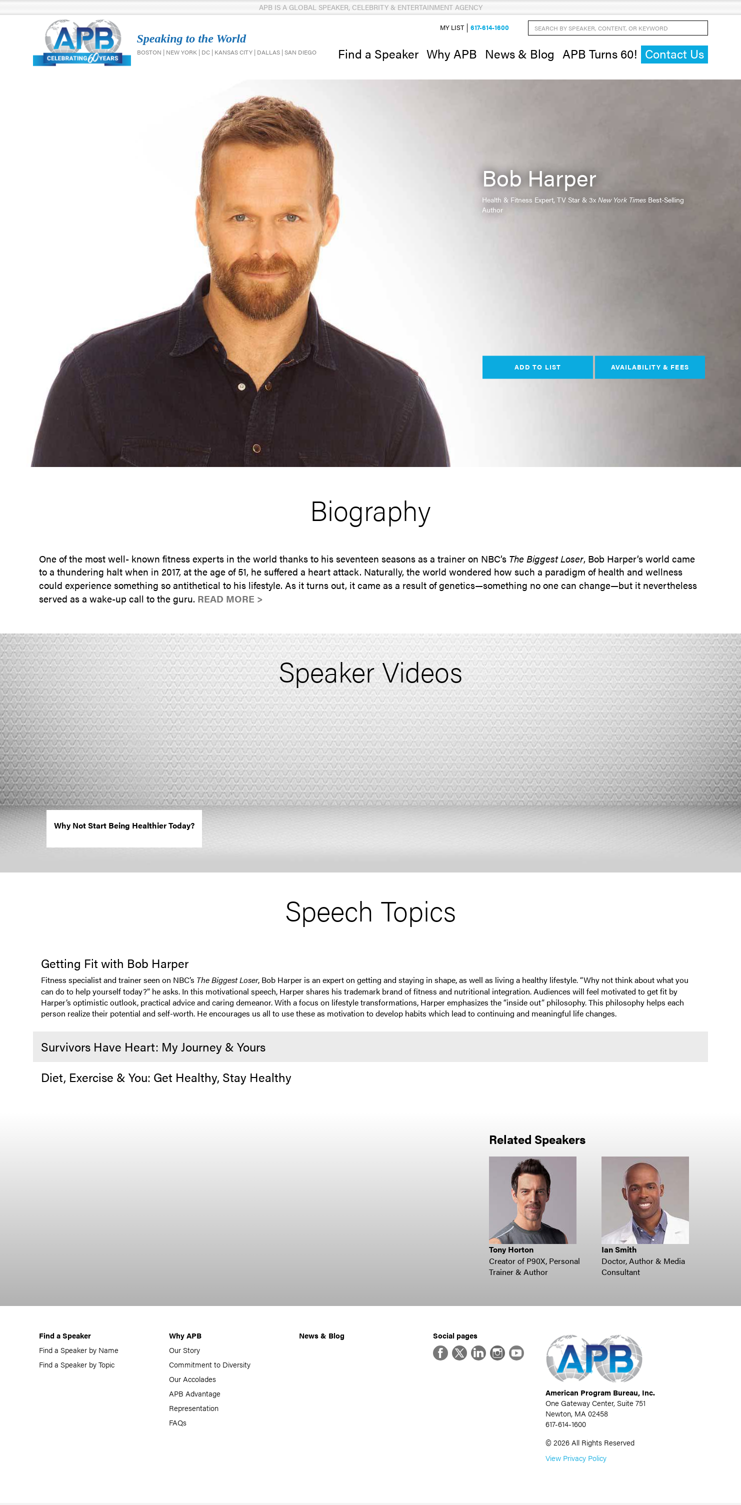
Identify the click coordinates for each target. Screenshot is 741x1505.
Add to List (537, 368)
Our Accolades (192, 1380)
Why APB (451, 54)
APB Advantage (194, 1395)
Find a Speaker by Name (78, 1351)
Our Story (184, 1351)
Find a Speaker (378, 54)
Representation (193, 1409)
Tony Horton (511, 1250)
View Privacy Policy (576, 1459)
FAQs (177, 1423)
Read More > (230, 600)
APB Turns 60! (599, 54)
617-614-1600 (489, 28)
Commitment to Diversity (209, 1365)
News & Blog (519, 54)
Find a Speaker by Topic (76, 1365)
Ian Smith (619, 1250)
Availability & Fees (649, 368)
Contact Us (674, 54)
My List (452, 28)
